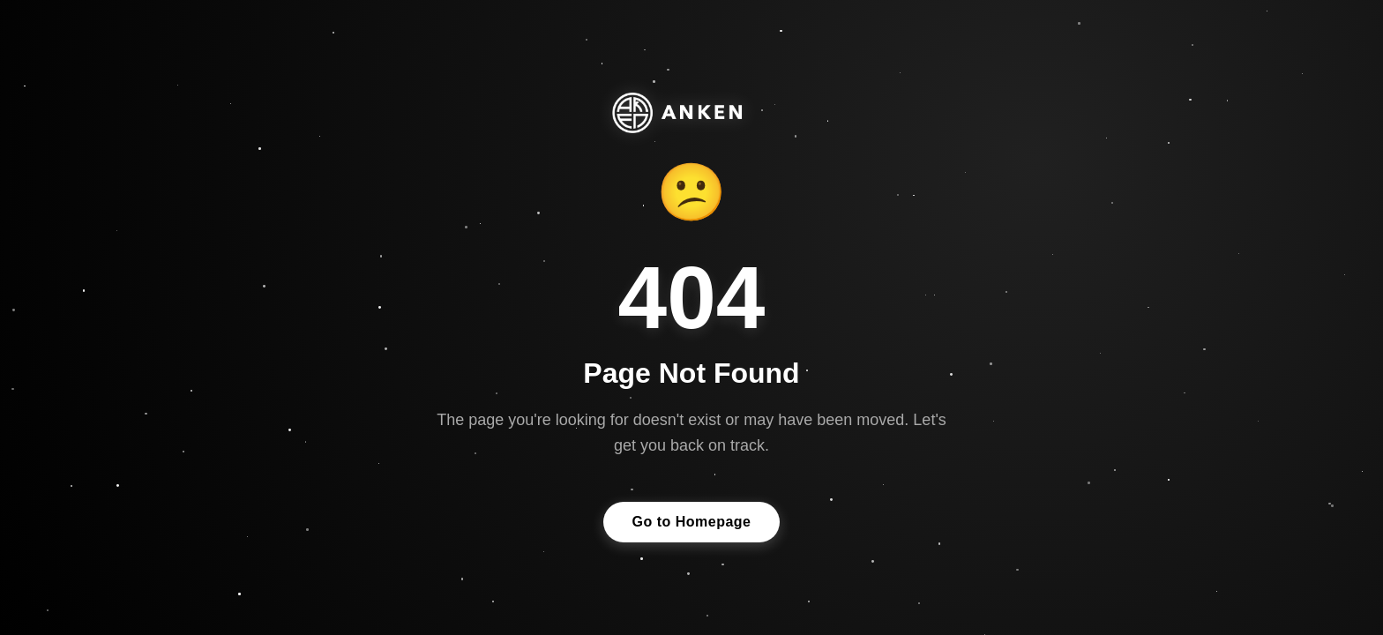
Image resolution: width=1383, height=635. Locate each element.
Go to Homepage (691, 521)
